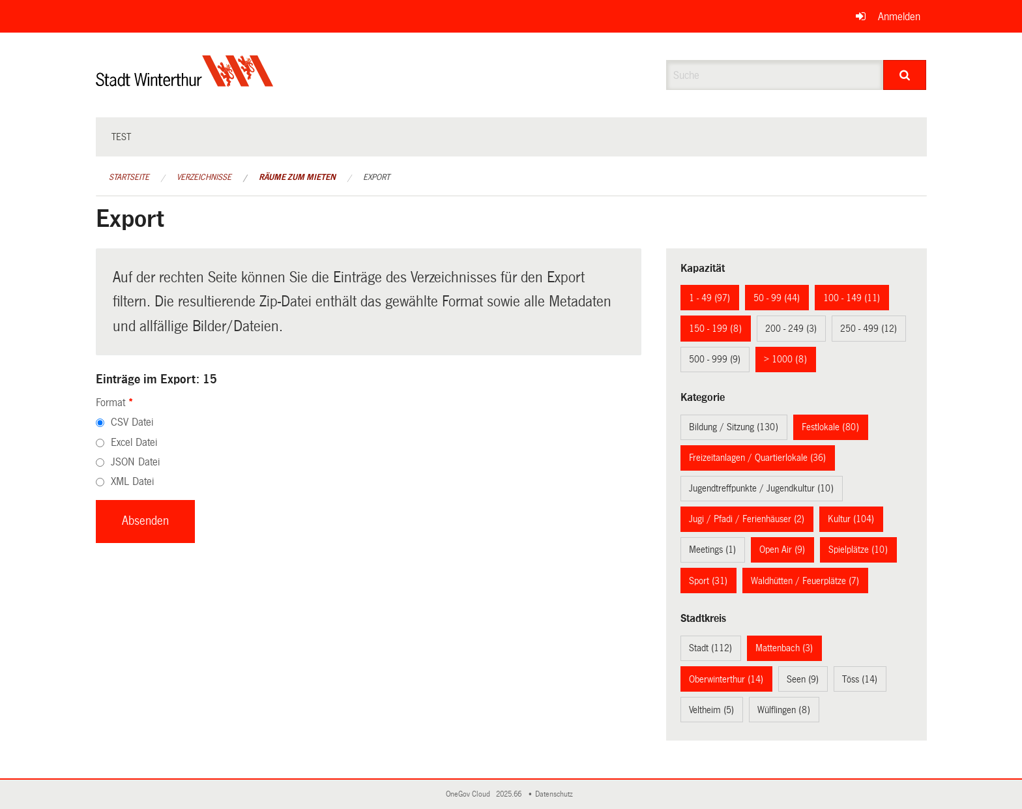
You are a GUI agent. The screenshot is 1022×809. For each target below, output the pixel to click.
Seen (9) (803, 679)
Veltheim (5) (711, 710)
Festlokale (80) (830, 427)
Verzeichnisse (204, 177)
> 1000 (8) (785, 359)
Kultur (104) (851, 519)
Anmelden (899, 16)
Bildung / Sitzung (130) (733, 427)
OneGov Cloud (470, 794)
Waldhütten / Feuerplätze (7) (805, 581)
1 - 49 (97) (709, 298)
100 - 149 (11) (851, 298)
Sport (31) (708, 581)
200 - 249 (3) (791, 328)
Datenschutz (556, 794)
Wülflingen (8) (783, 710)
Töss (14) (859, 679)
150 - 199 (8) (715, 328)
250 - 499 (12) (868, 328)
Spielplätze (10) (858, 549)
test (121, 137)
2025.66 (509, 794)
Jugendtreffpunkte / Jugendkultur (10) (761, 488)
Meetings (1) (712, 549)
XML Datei (132, 481)
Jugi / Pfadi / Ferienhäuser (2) (746, 519)
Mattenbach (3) (784, 648)
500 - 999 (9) (714, 359)
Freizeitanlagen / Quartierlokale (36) (757, 457)
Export (376, 177)
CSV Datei (132, 422)
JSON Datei (135, 461)
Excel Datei (134, 442)
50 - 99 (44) (776, 298)
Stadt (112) (710, 648)
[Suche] (905, 75)
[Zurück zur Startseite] (185, 82)
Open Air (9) (782, 549)
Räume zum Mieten (297, 177)
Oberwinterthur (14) (726, 679)
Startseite (129, 177)
